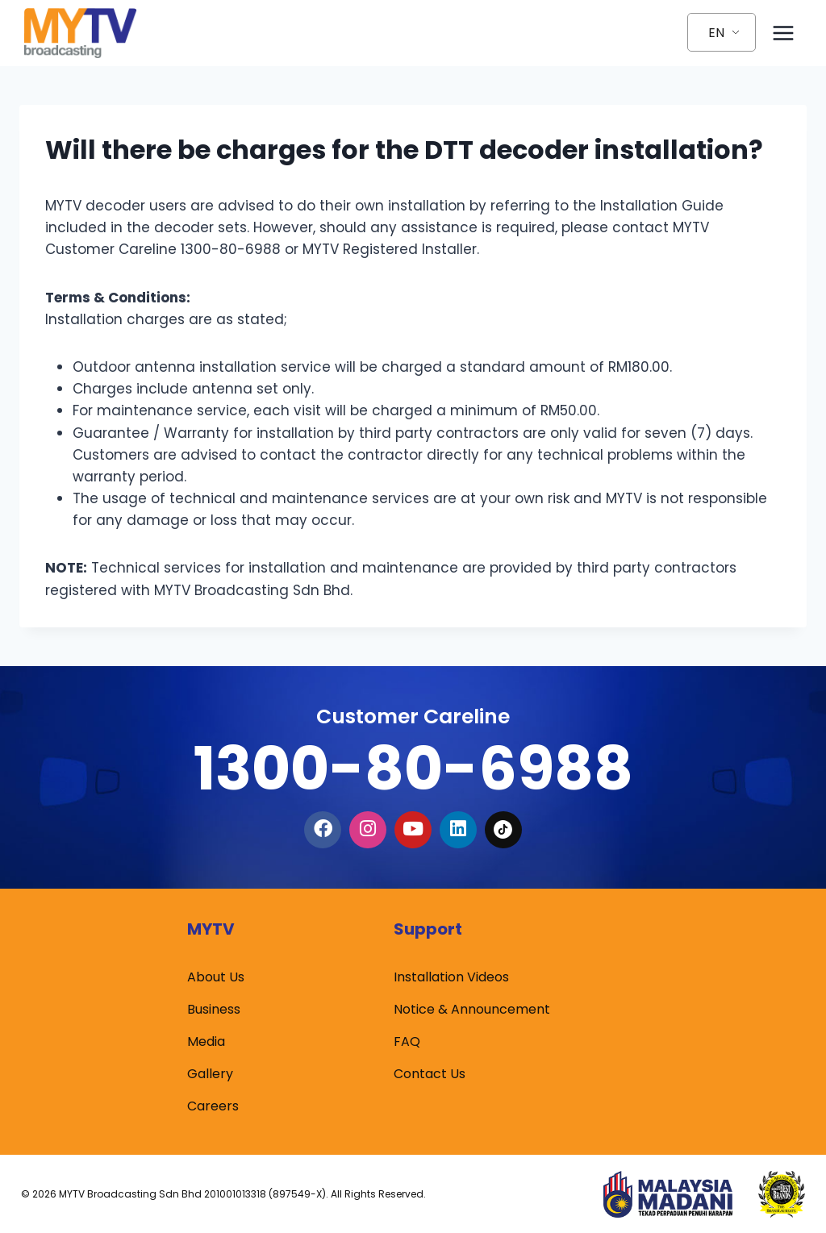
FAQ (407, 1041)
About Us (215, 977)
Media (206, 1041)
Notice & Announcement (472, 1009)
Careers (213, 1106)
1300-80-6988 (413, 768)
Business (213, 1009)
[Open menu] (783, 32)
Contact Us (429, 1073)
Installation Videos (451, 977)
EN (716, 32)
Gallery (210, 1073)
